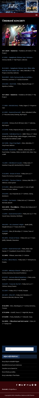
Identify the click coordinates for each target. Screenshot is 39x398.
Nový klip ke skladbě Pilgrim (10, 361)
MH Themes (31, 395)
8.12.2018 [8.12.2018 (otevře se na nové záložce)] (5, 123)
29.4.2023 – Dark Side (9, 84)
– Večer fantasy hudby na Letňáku (20, 77)
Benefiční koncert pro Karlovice (12, 365)
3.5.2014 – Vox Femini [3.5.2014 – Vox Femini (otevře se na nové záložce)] (9, 200)
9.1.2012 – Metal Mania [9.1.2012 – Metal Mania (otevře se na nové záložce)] (9, 260)
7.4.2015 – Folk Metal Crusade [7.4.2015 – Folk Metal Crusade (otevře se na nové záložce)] (12, 163)
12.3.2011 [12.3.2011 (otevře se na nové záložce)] (5, 291)
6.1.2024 (4, 57)
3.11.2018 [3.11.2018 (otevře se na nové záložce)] (5, 130)
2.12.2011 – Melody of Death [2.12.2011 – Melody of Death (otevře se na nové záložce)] (11, 270)
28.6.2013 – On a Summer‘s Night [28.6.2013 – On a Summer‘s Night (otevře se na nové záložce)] (13, 224)
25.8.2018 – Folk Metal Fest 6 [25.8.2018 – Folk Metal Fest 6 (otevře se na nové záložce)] (11, 134)
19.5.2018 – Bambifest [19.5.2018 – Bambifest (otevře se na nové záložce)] (9, 150)
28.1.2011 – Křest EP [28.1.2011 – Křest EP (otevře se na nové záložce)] (8, 295)
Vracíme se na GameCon (9, 368)
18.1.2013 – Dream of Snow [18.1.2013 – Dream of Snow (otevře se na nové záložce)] (10, 238)
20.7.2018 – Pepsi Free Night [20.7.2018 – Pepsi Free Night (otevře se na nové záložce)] (11, 143)
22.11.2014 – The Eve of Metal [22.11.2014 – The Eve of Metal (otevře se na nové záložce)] (11, 180)
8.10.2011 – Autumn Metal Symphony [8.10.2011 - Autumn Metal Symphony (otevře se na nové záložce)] (14, 277)
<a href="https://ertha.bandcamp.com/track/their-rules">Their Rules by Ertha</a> (19, 333)
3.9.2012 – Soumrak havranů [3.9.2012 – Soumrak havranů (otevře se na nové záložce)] (11, 249)
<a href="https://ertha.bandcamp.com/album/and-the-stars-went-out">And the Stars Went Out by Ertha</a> (19, 340)
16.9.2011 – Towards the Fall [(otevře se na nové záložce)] (11, 284)
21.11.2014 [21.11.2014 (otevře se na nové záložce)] (5, 187)
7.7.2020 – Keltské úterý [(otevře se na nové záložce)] (10, 105)
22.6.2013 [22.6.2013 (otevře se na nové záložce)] (5, 231)
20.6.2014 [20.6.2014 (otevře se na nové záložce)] (5, 194)
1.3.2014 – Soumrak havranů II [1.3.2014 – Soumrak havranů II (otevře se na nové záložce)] (12, 214)
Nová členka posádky (8, 372)
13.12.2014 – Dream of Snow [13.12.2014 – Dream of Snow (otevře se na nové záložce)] (11, 174)
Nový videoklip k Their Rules (10, 375)
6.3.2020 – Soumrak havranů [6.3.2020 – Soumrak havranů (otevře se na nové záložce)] (11, 112)
